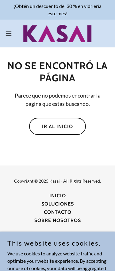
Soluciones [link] (57, 204)
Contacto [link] (57, 212)
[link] (57, 33)
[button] (10, 34)
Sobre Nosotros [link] (57, 220)
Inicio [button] (57, 196)
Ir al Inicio (57, 126)
